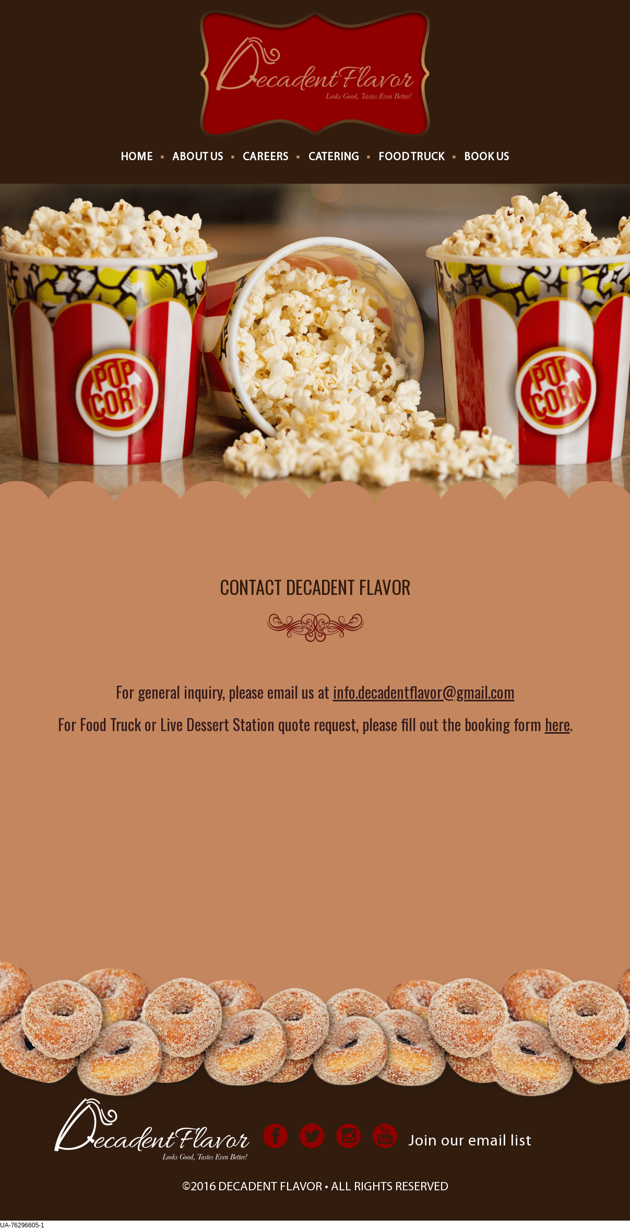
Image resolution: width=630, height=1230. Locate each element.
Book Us (486, 157)
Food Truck (411, 157)
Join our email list (470, 1141)
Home (137, 157)
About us (197, 157)
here (557, 724)
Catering (333, 157)
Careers (266, 157)
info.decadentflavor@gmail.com (424, 691)
